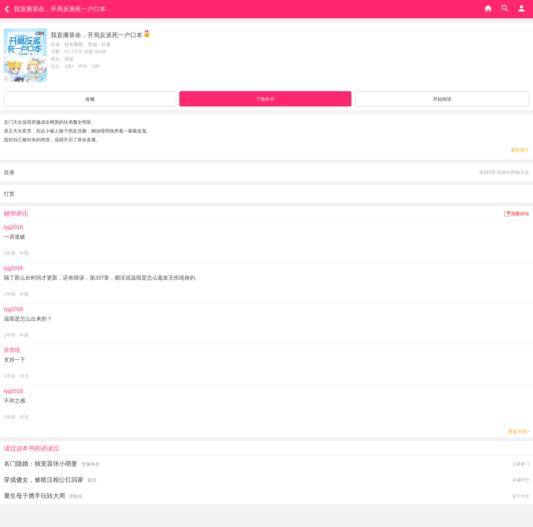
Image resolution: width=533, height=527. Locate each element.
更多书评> (518, 431)
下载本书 (265, 99)
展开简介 (520, 150)
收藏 (90, 99)
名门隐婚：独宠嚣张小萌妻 (40, 463)
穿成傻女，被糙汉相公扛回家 (44, 479)
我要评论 (520, 213)
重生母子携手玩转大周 (34, 496)
